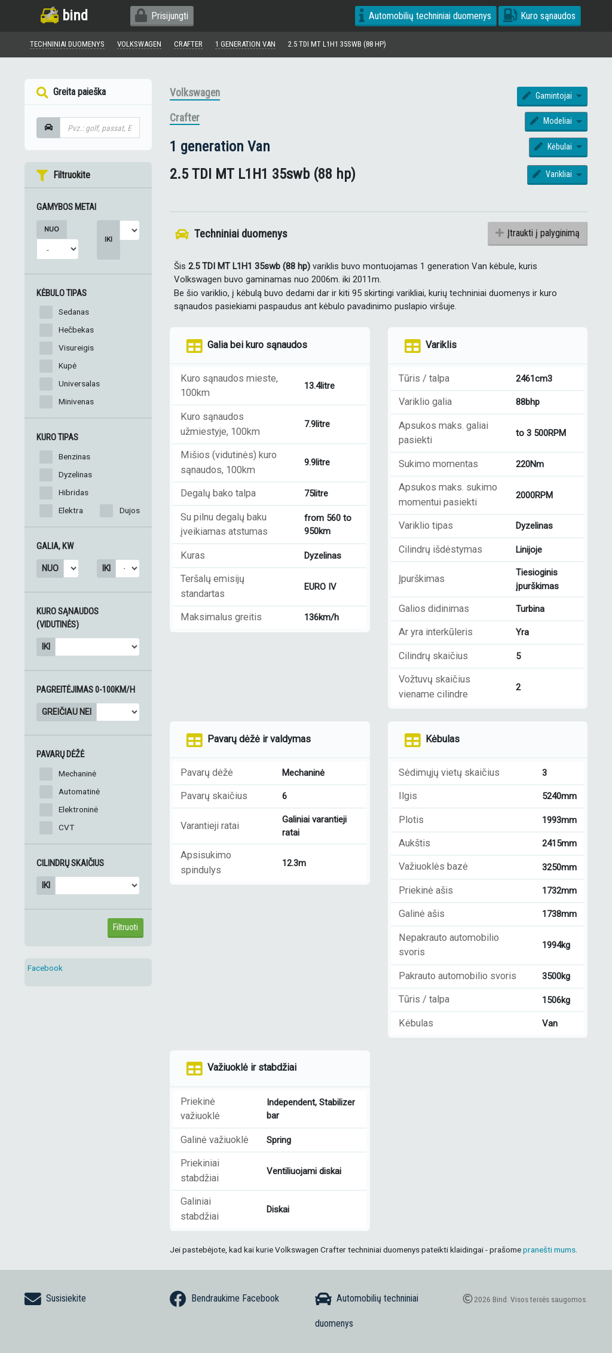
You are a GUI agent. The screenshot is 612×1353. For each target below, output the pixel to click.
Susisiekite (55, 1299)
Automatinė (79, 794)
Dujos (130, 512)
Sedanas (74, 314)
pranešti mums (549, 1251)
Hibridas (73, 494)
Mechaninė (77, 776)
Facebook (45, 969)
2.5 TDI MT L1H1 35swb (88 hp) (360, 45)
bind (64, 15)
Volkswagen (195, 94)
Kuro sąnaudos (539, 16)
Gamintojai (548, 97)
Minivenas (76, 404)
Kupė (67, 368)
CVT (66, 829)
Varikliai (553, 176)
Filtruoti (125, 929)
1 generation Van (220, 148)
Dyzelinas (75, 476)
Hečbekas (76, 332)
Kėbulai (554, 148)
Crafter (185, 120)
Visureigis (76, 350)
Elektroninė (78, 811)
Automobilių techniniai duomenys (425, 16)
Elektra (71, 512)
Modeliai (552, 123)
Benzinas (74, 458)
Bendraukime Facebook (224, 1299)
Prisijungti (161, 16)
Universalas (79, 386)
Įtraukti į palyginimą (537, 234)
